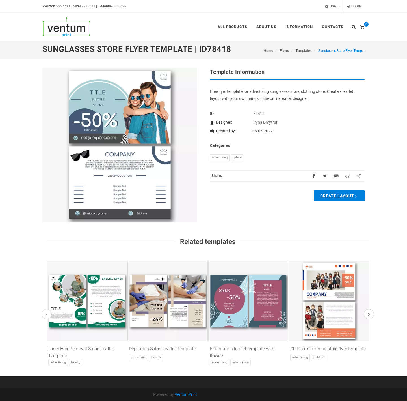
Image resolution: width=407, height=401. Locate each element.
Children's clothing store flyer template (328, 348)
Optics (237, 157)
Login (354, 6)
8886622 (119, 6)
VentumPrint (186, 394)
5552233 (63, 6)
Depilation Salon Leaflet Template (162, 348)
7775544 (88, 6)
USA (332, 6)
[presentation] (47, 314)
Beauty (75, 362)
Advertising (220, 157)
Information (240, 362)
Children (318, 357)
